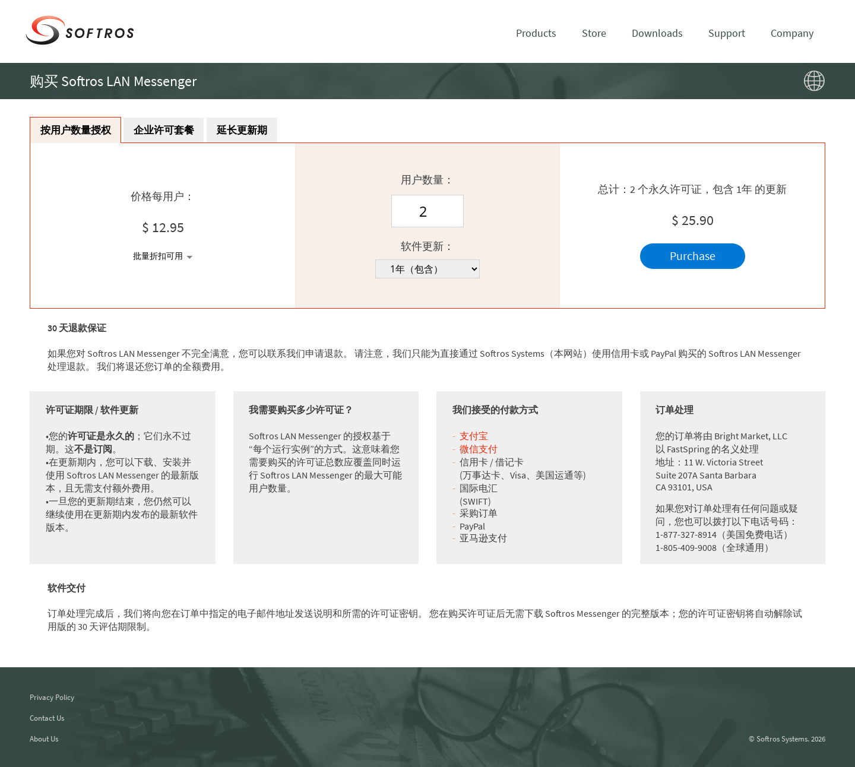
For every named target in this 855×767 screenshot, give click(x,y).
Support (726, 33)
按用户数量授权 (79, 130)
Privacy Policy (52, 697)
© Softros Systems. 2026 (787, 739)
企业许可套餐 (176, 130)
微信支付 (479, 449)
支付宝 (474, 436)
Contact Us (47, 718)
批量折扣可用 (158, 257)
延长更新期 (261, 130)
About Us (44, 739)
